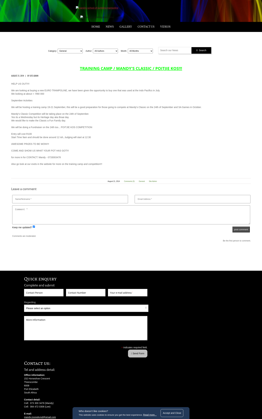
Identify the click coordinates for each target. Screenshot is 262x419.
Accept (174, 412)
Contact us (146, 36)
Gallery (125, 36)
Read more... (151, 414)
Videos (165, 36)
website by (182, 400)
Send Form (81, 384)
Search (201, 60)
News (110, 36)
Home (95, 36)
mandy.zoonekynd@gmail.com (113, 340)
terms (98, 400)
